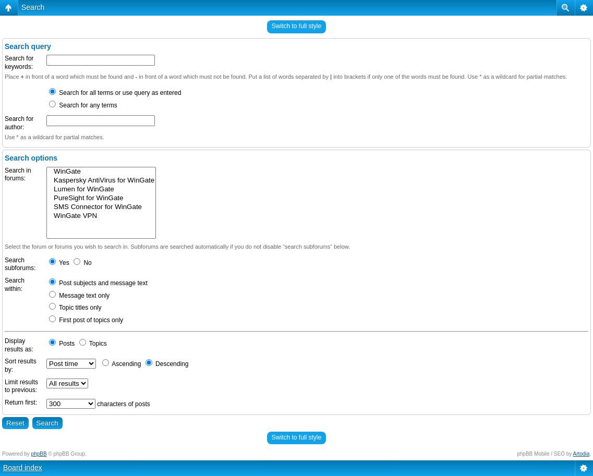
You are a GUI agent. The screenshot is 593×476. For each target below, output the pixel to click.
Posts (62, 343)
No (83, 262)
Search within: (15, 284)
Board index (22, 467)
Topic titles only (75, 307)
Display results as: (19, 345)
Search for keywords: (19, 62)
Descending (167, 364)
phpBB (39, 454)
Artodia (581, 454)
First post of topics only (86, 320)
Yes (59, 262)
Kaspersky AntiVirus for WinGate (101, 180)
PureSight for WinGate (101, 198)
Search (32, 7)
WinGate (101, 171)
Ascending (121, 364)
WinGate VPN (101, 216)
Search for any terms (83, 105)
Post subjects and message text (98, 283)
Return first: (21, 402)
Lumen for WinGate (101, 189)
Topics (93, 343)
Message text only (79, 295)
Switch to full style (296, 26)
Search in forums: (18, 174)
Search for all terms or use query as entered (115, 92)
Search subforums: (20, 264)
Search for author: (19, 123)
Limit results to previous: (21, 386)
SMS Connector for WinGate (101, 207)
